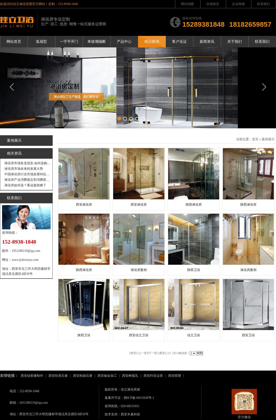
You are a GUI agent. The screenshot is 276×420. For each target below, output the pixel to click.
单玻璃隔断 (96, 41)
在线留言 (212, 4)
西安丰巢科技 (130, 414)
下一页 (153, 353)
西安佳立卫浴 (138, 335)
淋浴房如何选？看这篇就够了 (25, 185)
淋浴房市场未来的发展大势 (23, 168)
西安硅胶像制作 (32, 375)
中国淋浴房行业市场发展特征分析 (27, 174)
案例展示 (268, 139)
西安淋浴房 (84, 204)
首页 (255, 139)
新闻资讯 (207, 41)
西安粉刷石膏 (82, 375)
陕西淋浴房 (194, 204)
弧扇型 (41, 41)
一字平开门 (69, 41)
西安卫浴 (248, 335)
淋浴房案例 (139, 270)
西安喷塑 (174, 375)
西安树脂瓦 (130, 375)
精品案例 (151, 41)
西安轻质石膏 (58, 375)
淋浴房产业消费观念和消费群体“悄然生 (27, 179)
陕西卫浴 (193, 270)
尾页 (162, 353)
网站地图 (187, 4)
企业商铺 (238, 4)
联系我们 (263, 4)
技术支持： (113, 414)
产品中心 (124, 41)
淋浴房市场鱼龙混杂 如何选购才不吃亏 (27, 163)
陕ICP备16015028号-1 (139, 398)
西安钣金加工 (107, 375)
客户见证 (179, 41)
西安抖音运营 (153, 375)
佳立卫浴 (193, 335)
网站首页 (13, 41)
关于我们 (234, 41)
